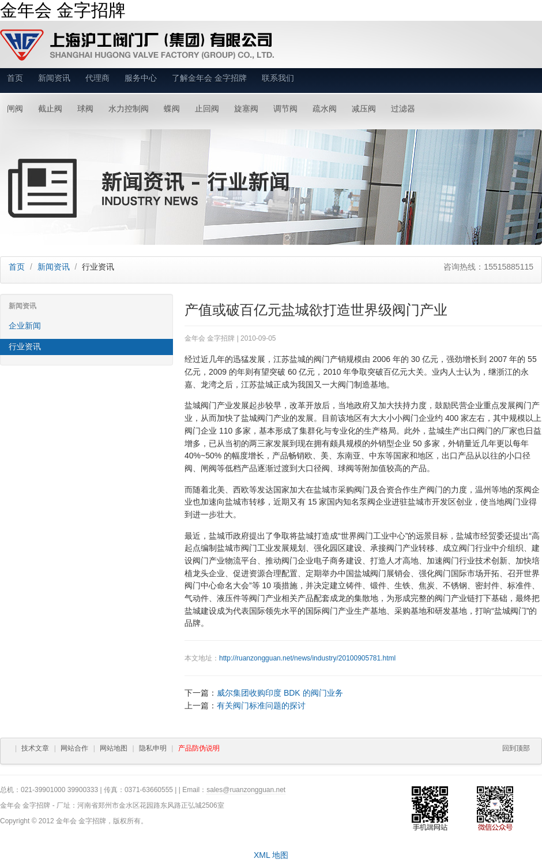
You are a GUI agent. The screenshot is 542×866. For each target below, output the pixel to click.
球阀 (85, 108)
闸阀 (15, 108)
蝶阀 (172, 108)
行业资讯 (25, 346)
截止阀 (50, 108)
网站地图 (113, 748)
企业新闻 (25, 325)
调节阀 (285, 108)
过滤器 (403, 108)
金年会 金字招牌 (63, 10)
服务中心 (141, 78)
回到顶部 (516, 748)
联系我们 (278, 78)
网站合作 (74, 748)
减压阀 (364, 108)
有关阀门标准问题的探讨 (261, 705)
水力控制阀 (128, 108)
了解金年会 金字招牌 (209, 78)
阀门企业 (418, 418)
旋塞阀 (246, 108)
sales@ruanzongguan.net (245, 790)
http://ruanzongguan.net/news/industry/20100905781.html (307, 658)
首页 (15, 78)
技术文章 (35, 748)
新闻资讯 (54, 78)
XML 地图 (271, 855)
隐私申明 (153, 748)
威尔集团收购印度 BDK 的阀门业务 (280, 692)
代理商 (97, 78)
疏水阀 (325, 108)
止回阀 (207, 108)
